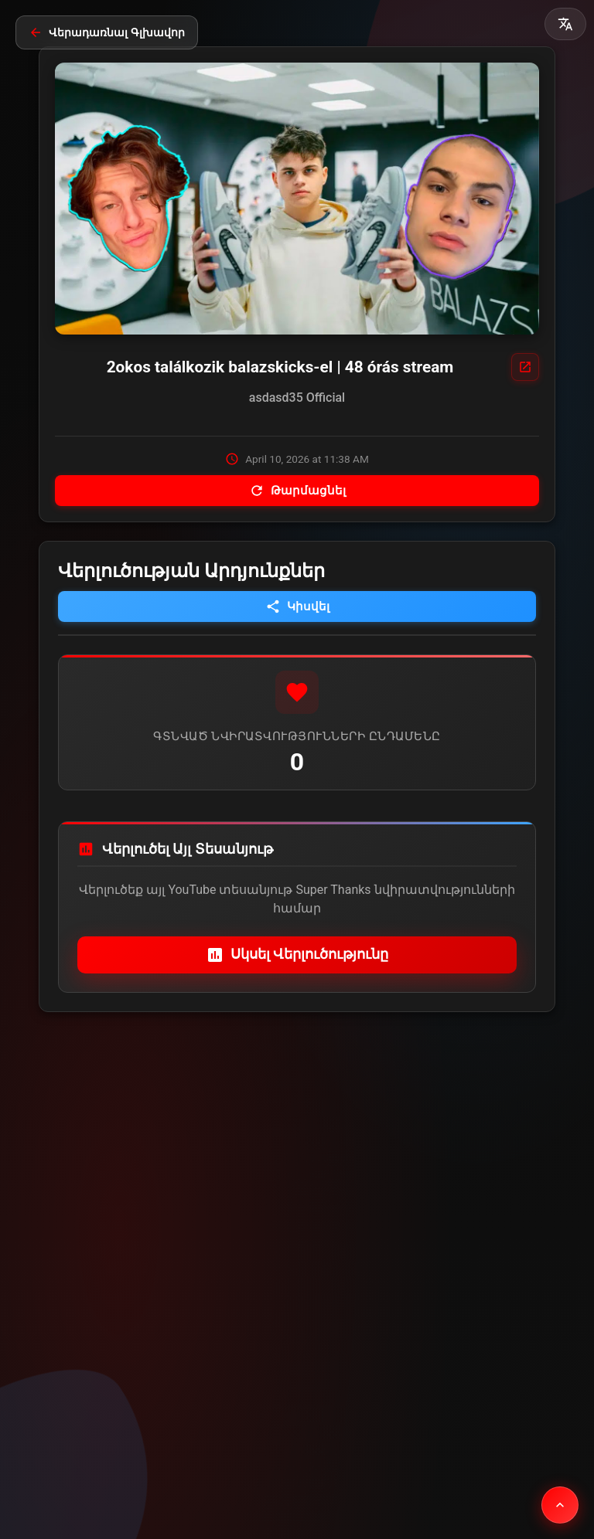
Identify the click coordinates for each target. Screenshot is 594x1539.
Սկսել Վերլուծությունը (297, 955)
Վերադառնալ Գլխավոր (107, 32)
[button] (565, 24)
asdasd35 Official (297, 397)
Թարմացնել (297, 490)
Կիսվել (297, 606)
